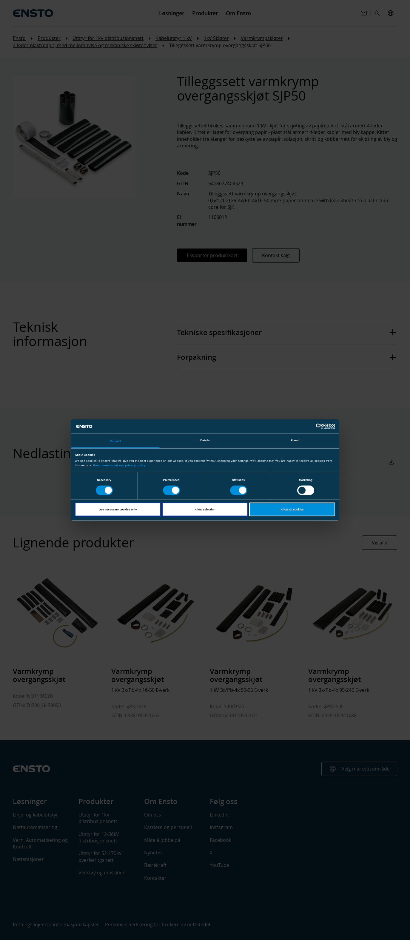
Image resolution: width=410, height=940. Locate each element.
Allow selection (205, 509)
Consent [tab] (115, 440)
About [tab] (294, 440)
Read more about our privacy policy (119, 465)
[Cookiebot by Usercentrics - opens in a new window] (309, 426)
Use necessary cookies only (118, 509)
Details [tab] (204, 440)
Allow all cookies (292, 509)
